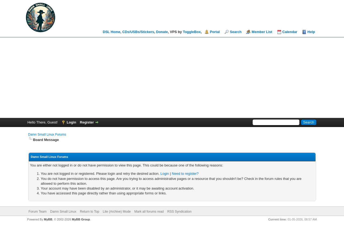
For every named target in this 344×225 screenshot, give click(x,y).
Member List (262, 32)
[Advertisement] (172, 77)
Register (87, 122)
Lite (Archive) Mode (117, 211)
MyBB (48, 219)
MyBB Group (81, 219)
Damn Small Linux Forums (47, 134)
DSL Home (111, 32)
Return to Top (89, 211)
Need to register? (185, 174)
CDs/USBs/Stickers (138, 32)
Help (311, 32)
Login (71, 122)
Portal (215, 32)
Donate (162, 32)
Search (235, 32)
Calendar (290, 32)
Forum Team (37, 211)
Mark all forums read (149, 211)
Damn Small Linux (63, 211)
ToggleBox (191, 32)
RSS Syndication (179, 211)
